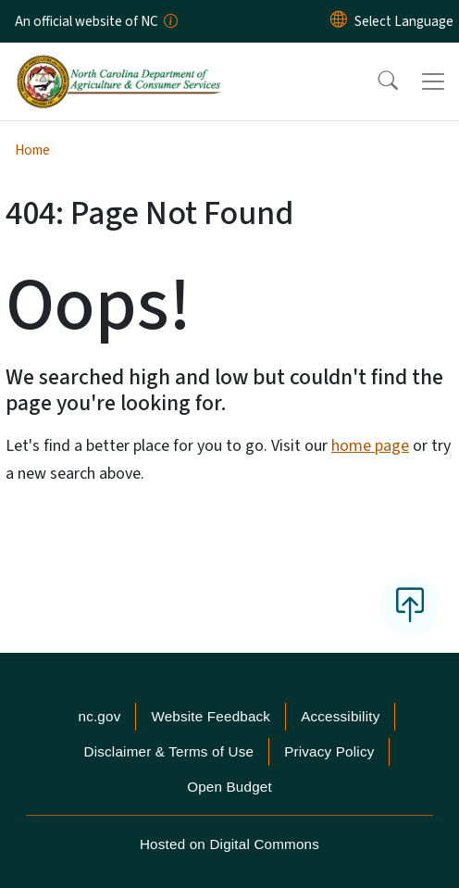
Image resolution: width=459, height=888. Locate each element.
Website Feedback (210, 716)
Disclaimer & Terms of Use (169, 751)
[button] (376, 81)
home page (370, 445)
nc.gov (100, 716)
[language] (403, 21)
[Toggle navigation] (433, 81)
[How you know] (169, 21)
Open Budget (229, 786)
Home (32, 150)
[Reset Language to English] (338, 21)
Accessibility (340, 716)
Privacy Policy (329, 751)
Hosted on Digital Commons (229, 844)
